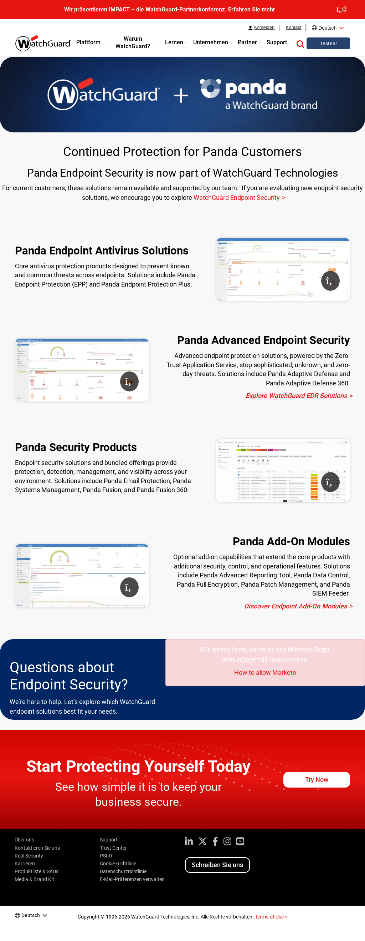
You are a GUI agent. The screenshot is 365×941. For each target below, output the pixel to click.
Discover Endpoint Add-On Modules (295, 606)
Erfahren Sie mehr (251, 9)
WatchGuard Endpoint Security (237, 197)
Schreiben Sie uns (217, 865)
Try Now (316, 779)
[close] (342, 9)
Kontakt (293, 27)
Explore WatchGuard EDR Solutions (296, 395)
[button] (300, 43)
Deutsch (327, 28)
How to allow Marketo (265, 672)
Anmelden (264, 27)
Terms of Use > (271, 917)
